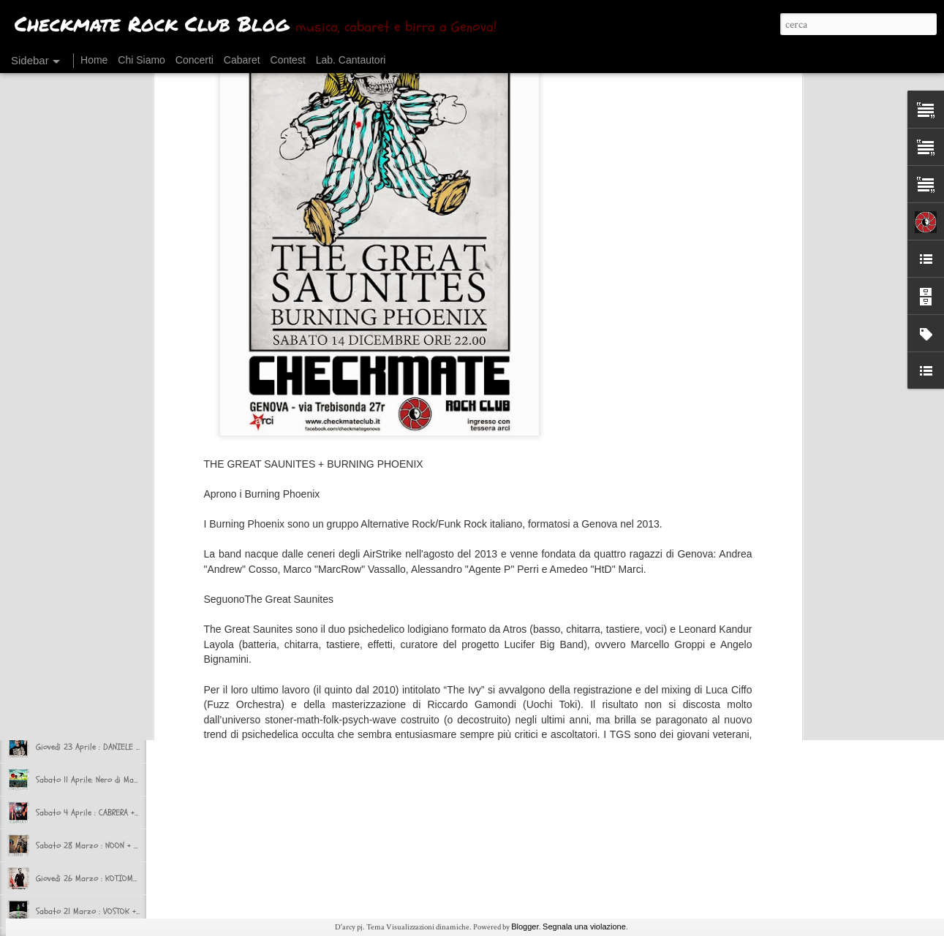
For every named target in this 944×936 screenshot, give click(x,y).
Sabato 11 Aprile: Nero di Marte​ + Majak (105, 779)
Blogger (525, 926)
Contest (288, 60)
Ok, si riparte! (61, 484)
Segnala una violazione (584, 926)
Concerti (194, 60)
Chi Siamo (141, 60)
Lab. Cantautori (351, 60)
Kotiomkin (501, 636)
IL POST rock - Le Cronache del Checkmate (110, 418)
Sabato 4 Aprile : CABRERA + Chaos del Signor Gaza (126, 812)
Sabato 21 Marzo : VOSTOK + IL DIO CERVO (112, 911)
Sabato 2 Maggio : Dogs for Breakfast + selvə (118, 681)
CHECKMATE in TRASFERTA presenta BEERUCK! (114, 549)
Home (93, 60)
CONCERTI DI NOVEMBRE (78, 352)
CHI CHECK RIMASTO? (73, 516)
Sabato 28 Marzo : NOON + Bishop (97, 845)
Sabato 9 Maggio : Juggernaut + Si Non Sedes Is (120, 648)
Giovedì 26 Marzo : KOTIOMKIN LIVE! (101, 878)
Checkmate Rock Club (487, 616)
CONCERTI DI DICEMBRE (78, 286)
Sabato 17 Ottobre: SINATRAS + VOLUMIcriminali (120, 451)
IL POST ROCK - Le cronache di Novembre (107, 319)
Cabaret (242, 60)
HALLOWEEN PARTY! (68, 385)
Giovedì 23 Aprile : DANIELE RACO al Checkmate (119, 747)
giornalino (451, 636)
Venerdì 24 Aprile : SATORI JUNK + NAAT (104, 714)
